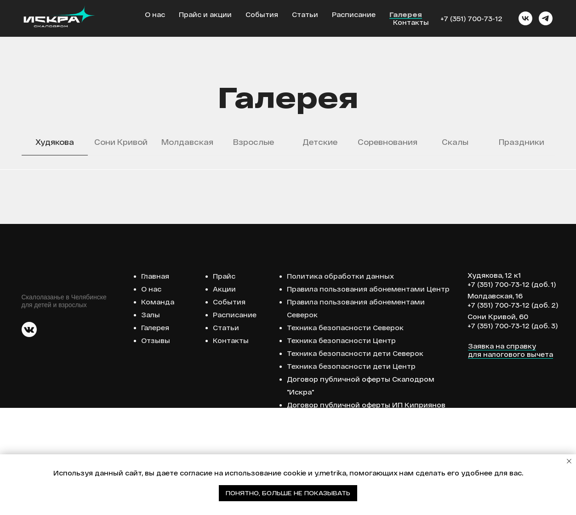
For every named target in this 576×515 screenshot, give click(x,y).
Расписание (354, 14)
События (261, 14)
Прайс (224, 383)
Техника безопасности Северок (345, 435)
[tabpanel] (288, 223)
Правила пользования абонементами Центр (368, 396)
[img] (29, 436)
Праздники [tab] (521, 141)
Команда (157, 409)
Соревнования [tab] (387, 141)
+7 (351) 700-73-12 (471, 19)
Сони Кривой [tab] (121, 141)
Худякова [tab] (54, 141)
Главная (155, 383)
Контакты (411, 22)
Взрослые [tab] (253, 141)
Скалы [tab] (455, 141)
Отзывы (155, 448)
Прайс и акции (205, 14)
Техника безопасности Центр (341, 448)
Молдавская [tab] (187, 141)
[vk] (525, 18)
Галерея (405, 14)
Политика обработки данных (340, 383)
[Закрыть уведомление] (569, 461)
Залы (150, 422)
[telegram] (546, 18)
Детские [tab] (319, 141)
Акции (224, 396)
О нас (155, 14)
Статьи (305, 14)
